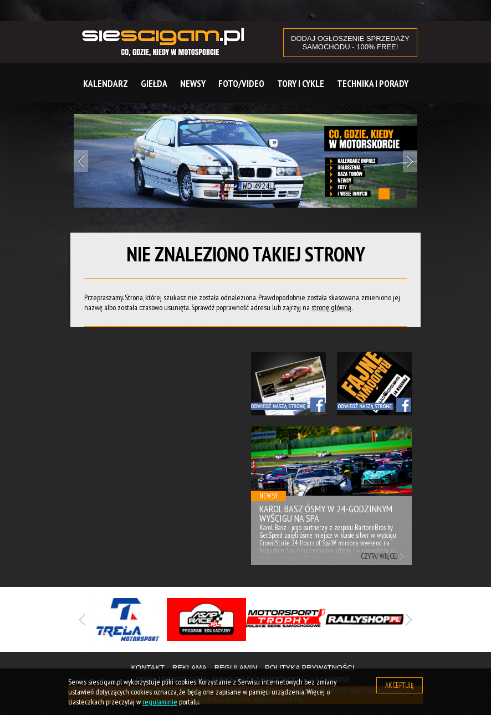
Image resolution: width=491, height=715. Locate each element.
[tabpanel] (245, 161)
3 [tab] (270, 652)
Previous (81, 161)
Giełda (154, 84)
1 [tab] (384, 193)
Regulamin (235, 667)
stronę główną (331, 307)
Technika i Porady (372, 84)
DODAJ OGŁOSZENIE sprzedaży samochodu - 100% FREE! (350, 42)
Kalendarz (105, 84)
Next (410, 161)
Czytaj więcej (379, 556)
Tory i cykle (300, 84)
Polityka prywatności (310, 667)
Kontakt (147, 667)
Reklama (189, 667)
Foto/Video (241, 84)
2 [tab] (400, 193)
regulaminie (159, 702)
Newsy (193, 84)
